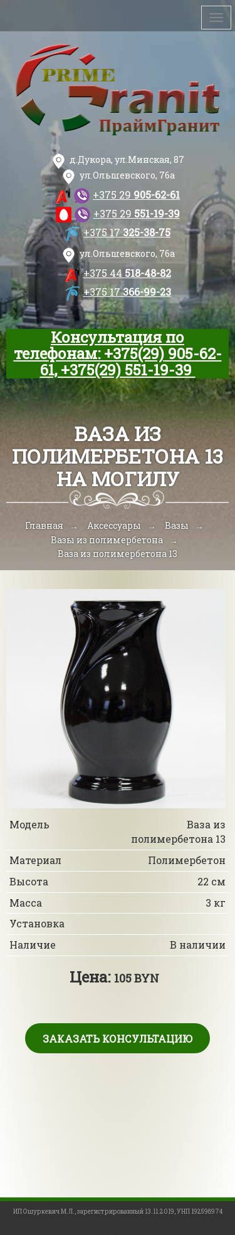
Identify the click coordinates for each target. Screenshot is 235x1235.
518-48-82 (127, 272)
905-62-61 (136, 194)
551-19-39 (136, 213)
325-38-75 (126, 232)
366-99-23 (127, 291)
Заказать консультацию (117, 1038)
